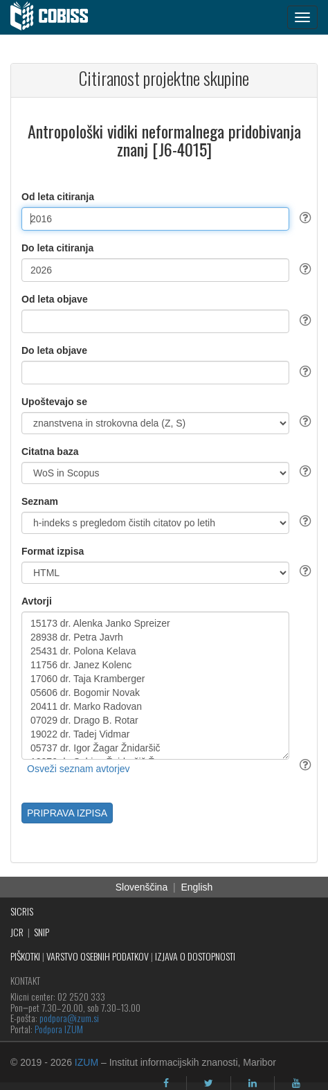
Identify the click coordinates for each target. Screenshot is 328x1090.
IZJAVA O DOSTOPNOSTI (195, 956)
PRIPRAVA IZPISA (67, 813)
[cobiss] (56, 17)
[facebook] (166, 1083)
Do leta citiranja (57, 247)
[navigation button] (302, 17)
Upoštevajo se (54, 401)
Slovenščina (142, 887)
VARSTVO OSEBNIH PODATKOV (97, 956)
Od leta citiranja (57, 196)
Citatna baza (49, 451)
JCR (17, 931)
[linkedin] (252, 1083)
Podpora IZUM (59, 1028)
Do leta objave (54, 350)
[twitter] (208, 1083)
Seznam (39, 501)
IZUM (86, 1062)
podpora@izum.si (69, 1017)
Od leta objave (54, 299)
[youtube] (296, 1083)
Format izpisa (52, 551)
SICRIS (21, 911)
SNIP (41, 931)
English (196, 887)
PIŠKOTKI (25, 956)
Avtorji (36, 601)
